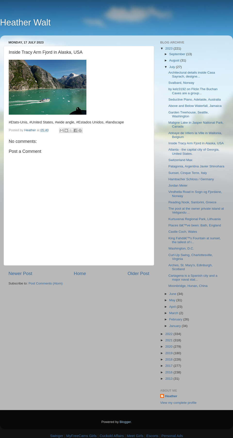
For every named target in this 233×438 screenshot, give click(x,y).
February (176, 319)
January (175, 326)
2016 (169, 372)
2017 (169, 366)
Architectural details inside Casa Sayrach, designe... (191, 74)
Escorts (152, 436)
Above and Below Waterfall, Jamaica (195, 106)
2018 (169, 359)
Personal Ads (172, 436)
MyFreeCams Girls (81, 436)
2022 (169, 334)
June (173, 294)
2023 (169, 48)
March (174, 313)
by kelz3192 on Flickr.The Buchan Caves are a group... (193, 91)
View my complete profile (178, 402)
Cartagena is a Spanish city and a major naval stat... (192, 277)
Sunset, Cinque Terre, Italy (187, 173)
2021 (169, 340)
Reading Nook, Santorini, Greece (192, 202)
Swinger (56, 436)
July (172, 67)
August (174, 60)
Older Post (138, 273)
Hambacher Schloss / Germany (191, 179)
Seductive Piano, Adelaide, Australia (194, 99)
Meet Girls (135, 436)
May (172, 300)
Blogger (125, 422)
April (173, 307)
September (177, 54)
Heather (171, 396)
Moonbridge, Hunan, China (188, 286)
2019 (169, 353)
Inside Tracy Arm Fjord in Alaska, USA (196, 143)
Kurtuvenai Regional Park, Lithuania (194, 219)
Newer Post (20, 273)
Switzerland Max (180, 160)
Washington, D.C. (181, 248)
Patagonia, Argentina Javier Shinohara (196, 166)
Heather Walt (25, 22)
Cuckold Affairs (112, 436)
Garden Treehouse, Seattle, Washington (188, 114)
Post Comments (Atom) (46, 283)
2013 (169, 378)
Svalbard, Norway (181, 83)
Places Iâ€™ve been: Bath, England (194, 225)
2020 (169, 346)
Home (80, 273)
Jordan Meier (178, 185)
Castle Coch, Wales (182, 231)
